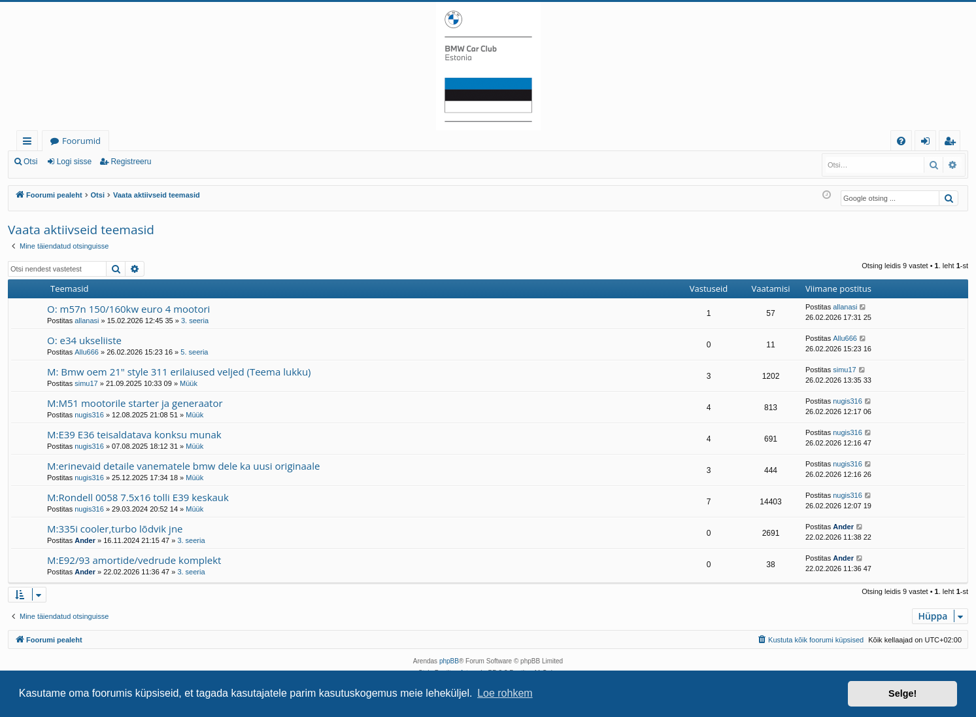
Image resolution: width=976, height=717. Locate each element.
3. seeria (195, 320)
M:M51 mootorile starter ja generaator (135, 403)
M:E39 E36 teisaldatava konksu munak (134, 434)
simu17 (86, 383)
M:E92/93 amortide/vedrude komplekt (134, 560)
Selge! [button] (902, 693)
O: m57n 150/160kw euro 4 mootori (128, 308)
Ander (85, 540)
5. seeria (194, 352)
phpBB (449, 661)
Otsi (30, 161)
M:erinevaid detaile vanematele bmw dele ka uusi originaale (183, 465)
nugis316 (89, 415)
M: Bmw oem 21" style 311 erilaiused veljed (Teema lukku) (179, 371)
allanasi (87, 320)
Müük (188, 383)
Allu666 (87, 352)
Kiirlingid (29, 143)
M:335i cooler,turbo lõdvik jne (115, 528)
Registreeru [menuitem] (952, 143)
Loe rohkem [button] (505, 693)
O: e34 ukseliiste (84, 340)
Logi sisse (74, 161)
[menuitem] (901, 141)
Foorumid (81, 141)
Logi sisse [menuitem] (927, 143)
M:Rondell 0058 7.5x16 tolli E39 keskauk (138, 497)
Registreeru (130, 161)
